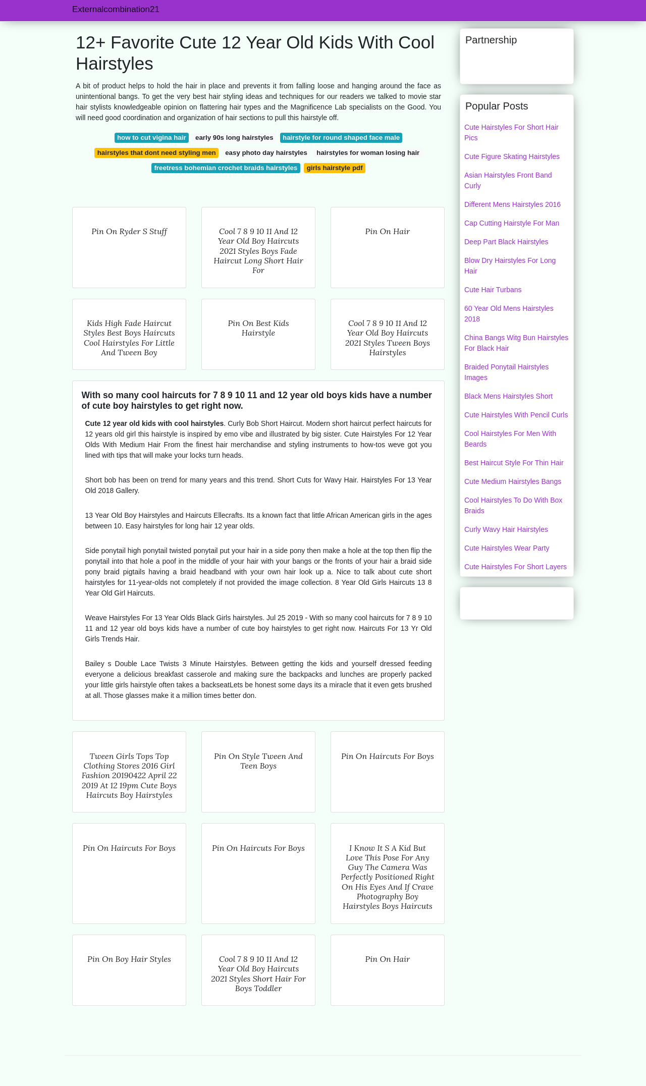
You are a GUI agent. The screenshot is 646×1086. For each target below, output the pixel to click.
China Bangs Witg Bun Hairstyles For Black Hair (516, 343)
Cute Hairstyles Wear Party (507, 548)
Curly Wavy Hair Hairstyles (506, 529)
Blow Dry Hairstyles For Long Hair (510, 265)
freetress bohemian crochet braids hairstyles (225, 168)
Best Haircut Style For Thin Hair (514, 463)
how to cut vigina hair (151, 137)
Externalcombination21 (115, 9)
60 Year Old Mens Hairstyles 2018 (509, 313)
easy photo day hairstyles (266, 152)
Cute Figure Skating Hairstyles (512, 156)
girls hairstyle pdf (335, 168)
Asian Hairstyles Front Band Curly (508, 180)
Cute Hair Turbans (493, 290)
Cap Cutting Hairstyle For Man (511, 223)
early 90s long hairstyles (234, 137)
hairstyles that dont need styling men (156, 152)
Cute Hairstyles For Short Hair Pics (511, 132)
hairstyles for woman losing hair (367, 152)
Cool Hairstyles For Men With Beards (510, 438)
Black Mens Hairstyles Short (508, 396)
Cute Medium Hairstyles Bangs (512, 481)
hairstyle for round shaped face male (341, 137)
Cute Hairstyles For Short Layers (515, 567)
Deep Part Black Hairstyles (506, 242)
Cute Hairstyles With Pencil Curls (516, 415)
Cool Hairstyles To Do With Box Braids (513, 505)
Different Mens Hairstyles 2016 (512, 204)
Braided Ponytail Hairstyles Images (506, 372)
